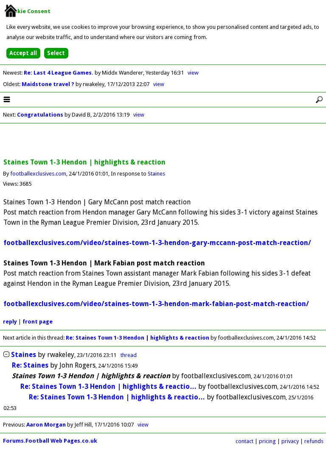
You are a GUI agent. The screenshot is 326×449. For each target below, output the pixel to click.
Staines (156, 173)
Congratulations (40, 115)
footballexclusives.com (38, 173)
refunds (313, 441)
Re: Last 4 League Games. (59, 73)
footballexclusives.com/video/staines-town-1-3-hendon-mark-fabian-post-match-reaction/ (156, 304)
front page (37, 321)
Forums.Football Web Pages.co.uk (50, 441)
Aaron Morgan (46, 424)
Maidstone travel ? (49, 84)
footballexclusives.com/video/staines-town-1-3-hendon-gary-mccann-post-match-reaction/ (157, 243)
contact (244, 441)
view (193, 73)
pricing (267, 441)
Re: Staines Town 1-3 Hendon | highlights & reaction (137, 338)
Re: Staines (30, 365)
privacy (290, 441)
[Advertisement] (163, 141)
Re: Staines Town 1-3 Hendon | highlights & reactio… (108, 386)
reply (10, 321)
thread (129, 355)
